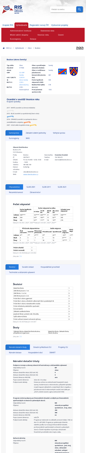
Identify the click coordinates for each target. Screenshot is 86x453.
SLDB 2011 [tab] (46, 187)
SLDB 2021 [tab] (62, 187)
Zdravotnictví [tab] (35, 192)
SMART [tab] (52, 352)
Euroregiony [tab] (14, 138)
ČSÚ (20, 256)
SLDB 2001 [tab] (31, 187)
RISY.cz (8, 48)
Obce (30, 48)
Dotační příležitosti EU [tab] (42, 347)
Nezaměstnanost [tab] (16, 192)
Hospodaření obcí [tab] (35, 352)
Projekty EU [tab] (63, 347)
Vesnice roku (43, 35)
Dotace (33, 39)
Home (4, 48)
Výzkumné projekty (59, 25)
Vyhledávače (21, 25)
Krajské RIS (8, 25)
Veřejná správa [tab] (59, 133)
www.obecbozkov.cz (30, 174)
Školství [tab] (12, 267)
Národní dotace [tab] (15, 352)
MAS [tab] (28, 138)
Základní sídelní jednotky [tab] (36, 133)
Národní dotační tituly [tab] (18, 347)
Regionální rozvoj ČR (39, 25)
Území (61, 35)
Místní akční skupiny (19, 35)
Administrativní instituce (20, 31)
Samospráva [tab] (14, 133)
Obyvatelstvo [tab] (14, 187)
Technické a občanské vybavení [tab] (22, 272)
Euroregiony (15, 39)
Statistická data (47, 31)
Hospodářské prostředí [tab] (50, 267)
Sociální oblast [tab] (28, 267)
